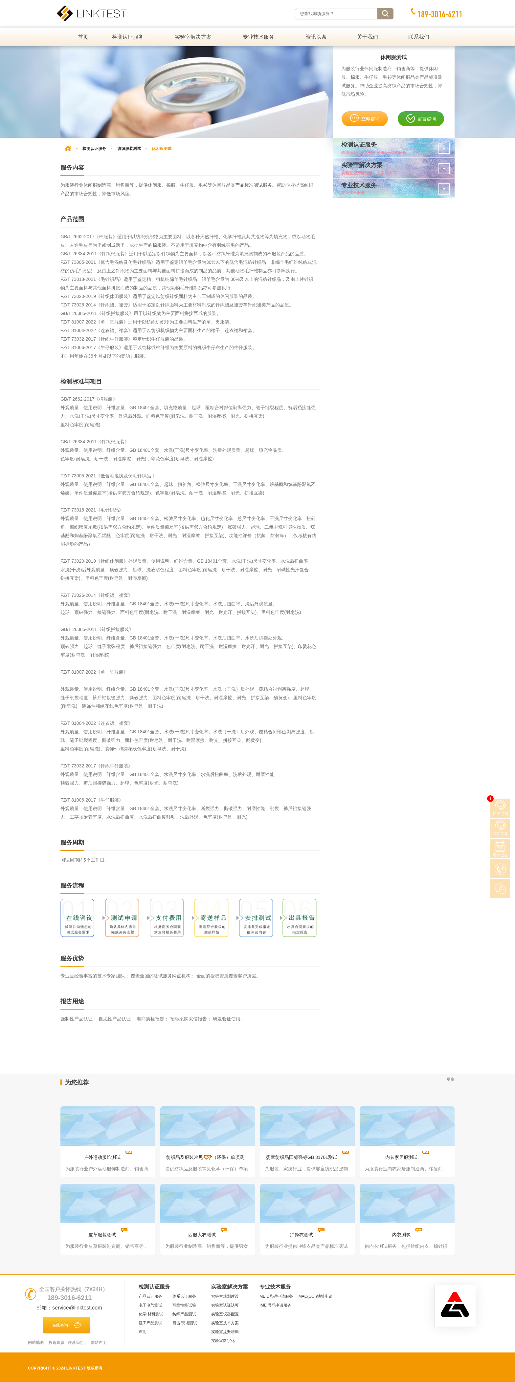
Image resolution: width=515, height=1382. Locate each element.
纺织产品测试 (184, 1314)
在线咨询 (66, 1325)
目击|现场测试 (184, 1323)
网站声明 (98, 1342)
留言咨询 (421, 118)
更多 (451, 1079)
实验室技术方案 (225, 1323)
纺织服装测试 (129, 148)
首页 (83, 37)
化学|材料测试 (151, 1314)
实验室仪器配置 (225, 1314)
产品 (239, 185)
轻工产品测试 (150, 1323)
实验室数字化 (223, 1340)
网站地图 (36, 1342)
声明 (142, 1332)
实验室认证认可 (225, 1305)
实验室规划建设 (225, 1296)
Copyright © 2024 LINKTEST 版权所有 (65, 1368)
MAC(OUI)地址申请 (316, 1296)
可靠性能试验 (184, 1305)
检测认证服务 (94, 148)
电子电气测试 (150, 1305)
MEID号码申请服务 (276, 1296)
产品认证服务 (150, 1296)
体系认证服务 (184, 1296)
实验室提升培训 (225, 1332)
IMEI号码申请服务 (275, 1305)
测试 (258, 185)
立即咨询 (365, 118)
